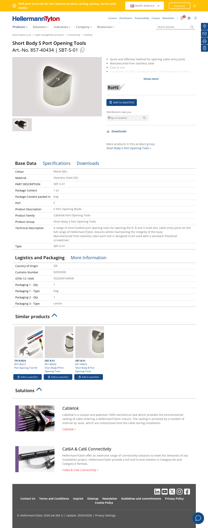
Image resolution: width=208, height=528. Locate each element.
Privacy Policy (174, 498)
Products (19, 27)
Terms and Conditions (54, 498)
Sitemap (92, 498)
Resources (104, 27)
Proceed (179, 6)
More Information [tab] (88, 257)
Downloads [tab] (88, 163)
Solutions (39, 27)
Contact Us (27, 498)
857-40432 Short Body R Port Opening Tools (58, 349)
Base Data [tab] (25, 163)
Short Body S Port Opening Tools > (128, 148)
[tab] (104, 317)
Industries (61, 27)
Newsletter (109, 498)
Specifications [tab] (56, 163)
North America (145, 5)
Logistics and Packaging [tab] (39, 257)
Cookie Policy (104, 503)
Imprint (78, 498)
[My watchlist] (204, 48)
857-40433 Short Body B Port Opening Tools (89, 349)
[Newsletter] (204, 33)
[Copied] (82, 49)
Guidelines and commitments (141, 498)
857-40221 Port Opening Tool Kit (28, 347)
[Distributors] (204, 26)
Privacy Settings (105, 515)
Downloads (116, 131)
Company (82, 27)
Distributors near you (118, 112)
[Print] (204, 40)
